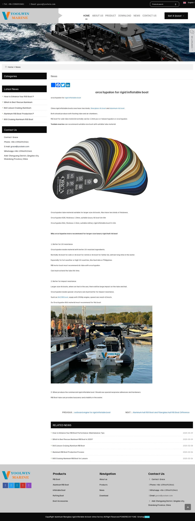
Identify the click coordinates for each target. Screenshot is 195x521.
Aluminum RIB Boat (61, 484)
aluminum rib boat (117, 108)
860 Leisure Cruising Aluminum (17, 107)
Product (110, 16)
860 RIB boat (63, 297)
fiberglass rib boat (98, 108)
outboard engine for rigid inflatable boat (92, 412)
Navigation (108, 473)
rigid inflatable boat (73, 97)
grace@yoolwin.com (46, 4)
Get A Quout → (176, 15)
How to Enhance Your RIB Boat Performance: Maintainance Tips (78, 433)
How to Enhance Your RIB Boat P (19, 96)
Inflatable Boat (59, 490)
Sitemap (140, 516)
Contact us (149, 16)
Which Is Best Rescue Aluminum (18, 102)
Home (86, 16)
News (137, 16)
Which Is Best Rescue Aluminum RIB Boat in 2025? (73, 439)
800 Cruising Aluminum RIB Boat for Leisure (70, 458)
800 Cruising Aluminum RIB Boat (18, 119)
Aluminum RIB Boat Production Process (68, 452)
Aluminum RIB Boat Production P (19, 113)
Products (59, 473)
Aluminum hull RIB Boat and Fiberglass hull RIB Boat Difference (161, 412)
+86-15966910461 (16, 4)
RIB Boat (56, 479)
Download (124, 16)
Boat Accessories (60, 501)
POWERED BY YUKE (128, 516)
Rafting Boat (58, 495)
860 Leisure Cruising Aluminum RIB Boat (69, 445)
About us (97, 16)
